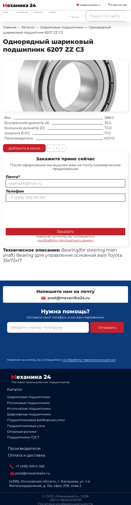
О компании (38, 12)
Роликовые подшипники (28, 403)
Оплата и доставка (26, 455)
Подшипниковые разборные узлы (36, 420)
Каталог (15, 389)
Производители (22, 12)
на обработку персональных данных (65, 240)
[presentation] (47, 213)
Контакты (52, 12)
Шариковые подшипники (28, 397)
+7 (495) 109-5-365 (27, 466)
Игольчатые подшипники (29, 408)
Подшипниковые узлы (26, 426)
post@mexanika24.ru (65, 298)
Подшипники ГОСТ (23, 437)
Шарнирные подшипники (29, 414)
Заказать (65, 231)
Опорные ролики (21, 431)
